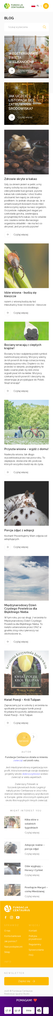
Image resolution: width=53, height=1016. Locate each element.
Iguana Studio (23, 994)
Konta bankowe (12, 936)
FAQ (31, 955)
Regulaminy (35, 944)
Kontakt (33, 930)
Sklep (7, 952)
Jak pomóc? (10, 941)
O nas (7, 930)
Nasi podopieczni (13, 946)
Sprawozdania (36, 949)
